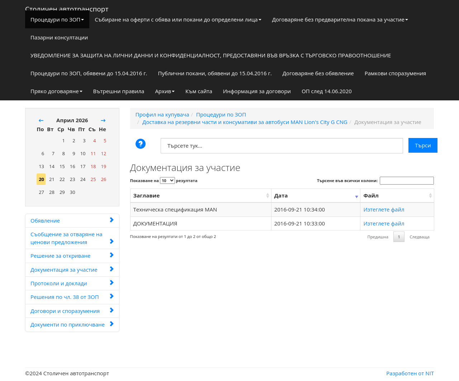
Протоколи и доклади (72, 283)
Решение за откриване (72, 255)
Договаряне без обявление (318, 73)
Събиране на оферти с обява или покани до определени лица (178, 19)
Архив (165, 91)
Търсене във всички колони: (375, 181)
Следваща (419, 236)
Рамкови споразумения (395, 73)
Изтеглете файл (383, 209)
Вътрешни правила (119, 91)
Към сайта (198, 91)
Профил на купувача (162, 114)
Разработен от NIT (410, 373)
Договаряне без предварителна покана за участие (340, 19)
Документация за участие (72, 269)
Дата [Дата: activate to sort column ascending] (281, 195)
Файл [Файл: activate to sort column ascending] (370, 195)
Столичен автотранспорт (66, 7)
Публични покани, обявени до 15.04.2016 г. (215, 73)
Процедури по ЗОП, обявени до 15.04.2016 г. (88, 73)
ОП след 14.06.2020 (327, 91)
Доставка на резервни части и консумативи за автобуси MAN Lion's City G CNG (244, 121)
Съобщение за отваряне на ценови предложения (72, 237)
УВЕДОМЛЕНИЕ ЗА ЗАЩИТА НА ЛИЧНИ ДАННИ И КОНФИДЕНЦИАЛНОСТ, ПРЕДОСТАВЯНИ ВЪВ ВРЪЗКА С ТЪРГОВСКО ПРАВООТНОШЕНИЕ (210, 55)
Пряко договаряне (56, 91)
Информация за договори (257, 91)
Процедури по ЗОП (57, 19)
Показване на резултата (164, 180)
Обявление (72, 220)
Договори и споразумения (72, 310)
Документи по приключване (72, 324)
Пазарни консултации (59, 37)
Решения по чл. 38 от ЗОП (72, 296)
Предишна (378, 236)
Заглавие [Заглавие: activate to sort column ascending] (146, 195)
